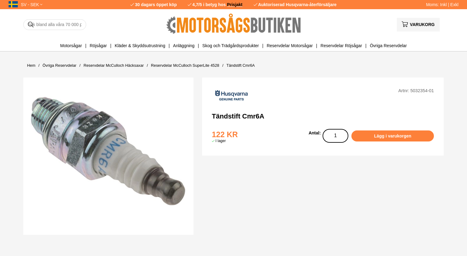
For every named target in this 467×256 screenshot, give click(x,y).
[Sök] (54, 24)
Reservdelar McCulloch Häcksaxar (114, 65)
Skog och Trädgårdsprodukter (230, 45)
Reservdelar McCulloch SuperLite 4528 (185, 65)
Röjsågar (98, 45)
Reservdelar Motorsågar (290, 45)
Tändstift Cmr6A (240, 65)
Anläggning (183, 45)
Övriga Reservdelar (388, 45)
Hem (31, 65)
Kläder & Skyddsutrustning (140, 45)
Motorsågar (71, 45)
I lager (221, 141)
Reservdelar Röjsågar (341, 45)
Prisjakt (235, 4)
